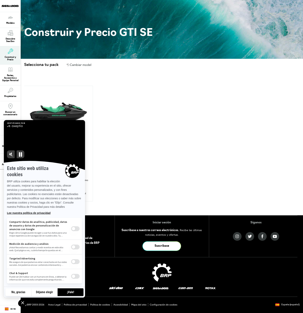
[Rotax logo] (210, 288)
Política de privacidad (75, 305)
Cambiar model (79, 65)
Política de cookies (100, 305)
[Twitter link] (249, 236)
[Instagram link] (237, 236)
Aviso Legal (54, 305)
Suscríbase (162, 246)
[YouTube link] (275, 236)
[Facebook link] (262, 236)
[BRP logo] (162, 272)
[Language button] (10, 309)
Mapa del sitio (138, 305)
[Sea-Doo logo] (10, 6)
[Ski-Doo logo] (116, 288)
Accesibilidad (120, 305)
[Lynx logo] (139, 288)
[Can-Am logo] (185, 288)
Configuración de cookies (163, 305)
